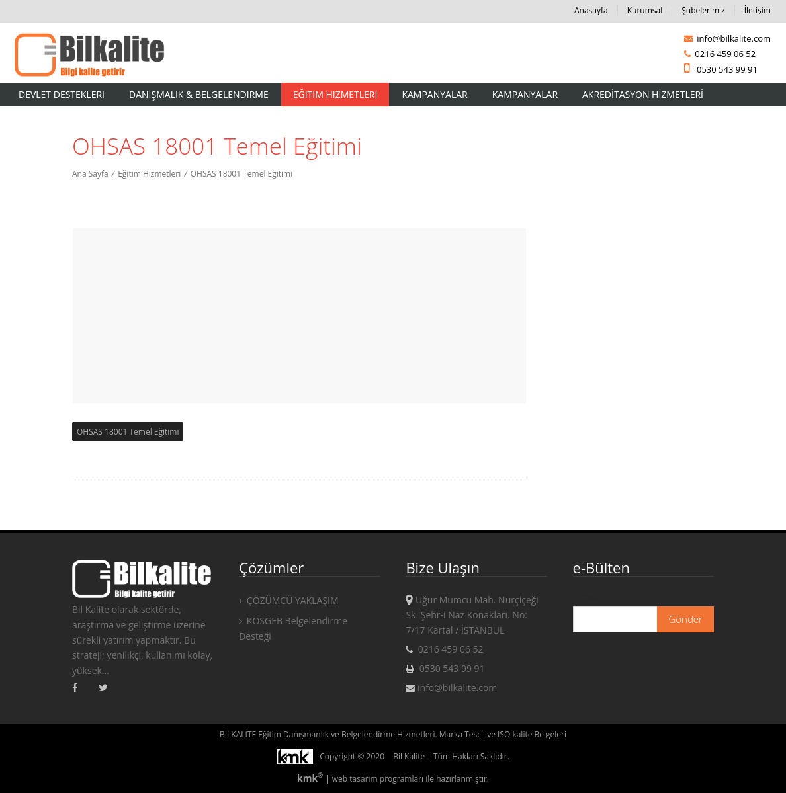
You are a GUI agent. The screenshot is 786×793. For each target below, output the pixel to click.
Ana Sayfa (90, 173)
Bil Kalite (409, 756)
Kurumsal (645, 10)
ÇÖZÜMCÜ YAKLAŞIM (288, 600)
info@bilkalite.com (727, 38)
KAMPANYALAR (525, 94)
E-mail (586, 596)
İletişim (757, 10)
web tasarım (355, 778)
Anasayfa (591, 10)
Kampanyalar (434, 94)
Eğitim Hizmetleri (335, 94)
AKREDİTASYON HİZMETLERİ (642, 94)
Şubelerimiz (702, 10)
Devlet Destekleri (62, 94)
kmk (311, 778)
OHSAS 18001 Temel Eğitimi (241, 173)
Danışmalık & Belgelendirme (199, 94)
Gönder (685, 619)
